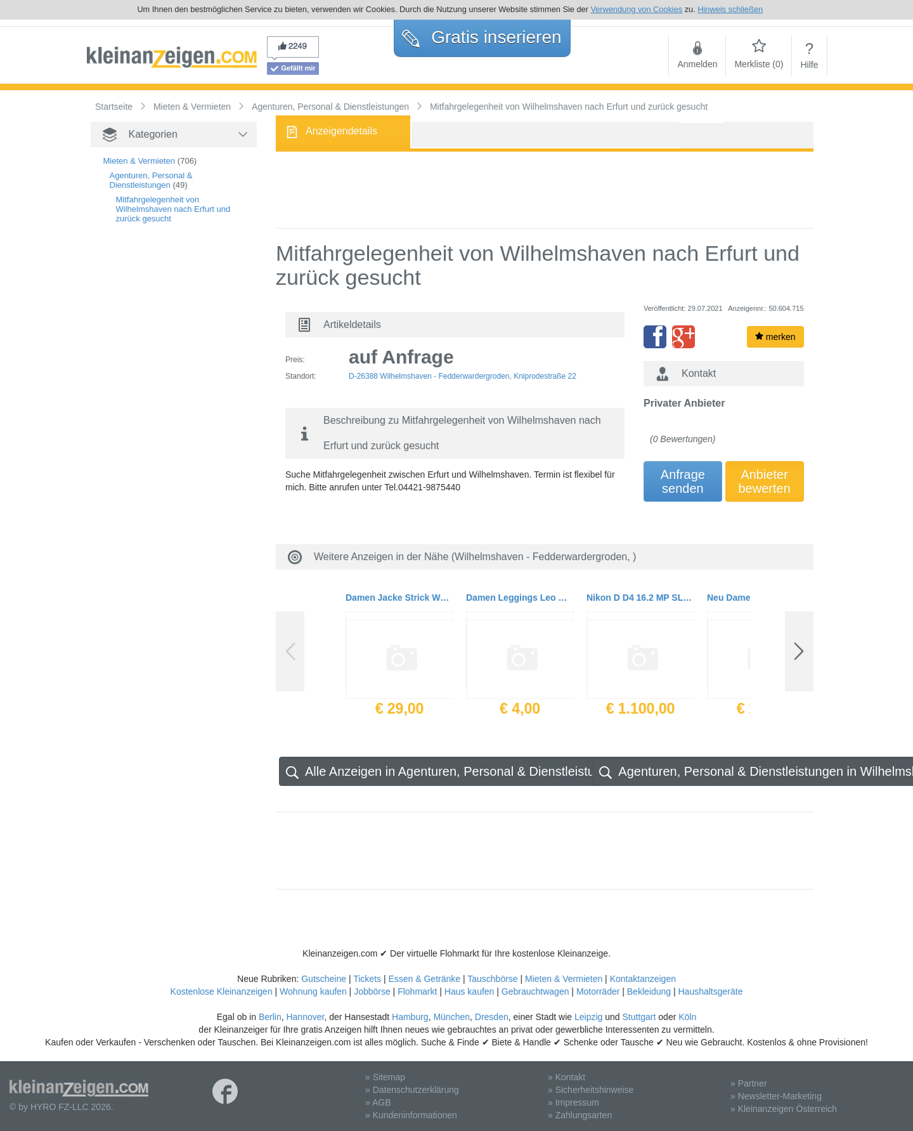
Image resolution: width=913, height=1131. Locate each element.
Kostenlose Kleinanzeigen (222, 991)
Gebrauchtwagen (535, 991)
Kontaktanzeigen (643, 979)
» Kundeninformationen (411, 1115)
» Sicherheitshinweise (590, 1090)
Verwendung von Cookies (636, 9)
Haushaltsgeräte (710, 991)
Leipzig (588, 1017)
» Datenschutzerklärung (412, 1090)
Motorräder (597, 991)
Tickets (367, 979)
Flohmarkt (417, 991)
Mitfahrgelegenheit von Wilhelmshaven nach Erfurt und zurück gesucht (173, 209)
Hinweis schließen (730, 9)
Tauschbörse (492, 979)
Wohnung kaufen (313, 991)
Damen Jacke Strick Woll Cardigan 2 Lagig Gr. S (399, 597)
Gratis (481, 37)
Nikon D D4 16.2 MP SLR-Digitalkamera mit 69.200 (640, 597)
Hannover (305, 1017)
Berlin (270, 1017)
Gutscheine (323, 979)
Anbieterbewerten (765, 481)
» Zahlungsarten (580, 1115)
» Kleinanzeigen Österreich (783, 1109)
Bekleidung (649, 991)
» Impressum (573, 1102)
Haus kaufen (469, 991)
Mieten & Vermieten (139, 161)
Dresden (491, 1017)
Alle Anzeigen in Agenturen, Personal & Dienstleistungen (454, 771)
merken (775, 337)
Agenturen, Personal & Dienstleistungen (151, 180)
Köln (687, 1017)
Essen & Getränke (424, 979)
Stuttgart (639, 1017)
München (451, 1017)
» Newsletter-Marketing (776, 1096)
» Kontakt (566, 1077)
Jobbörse (372, 991)
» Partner (748, 1083)
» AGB (378, 1102)
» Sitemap (385, 1077)
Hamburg (410, 1017)
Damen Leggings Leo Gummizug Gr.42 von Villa (520, 597)
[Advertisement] (154, 451)
